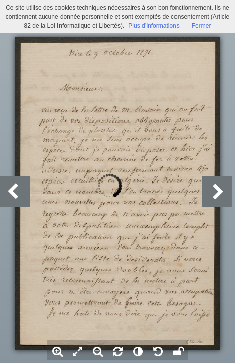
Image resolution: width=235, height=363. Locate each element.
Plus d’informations (153, 25)
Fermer (201, 25)
